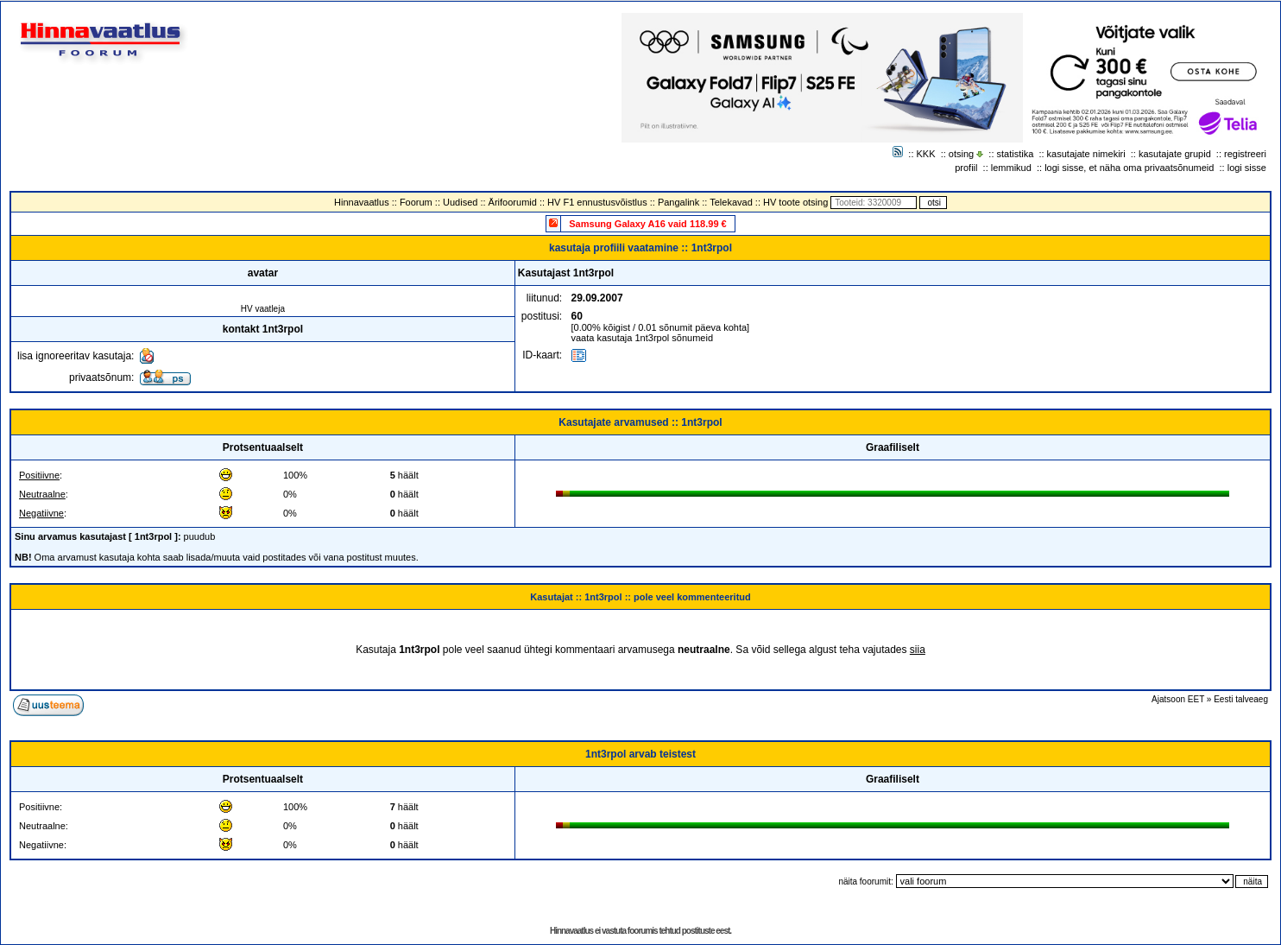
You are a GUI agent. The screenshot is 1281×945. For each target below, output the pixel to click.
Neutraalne (42, 494)
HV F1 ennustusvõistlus (597, 202)
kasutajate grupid (1175, 154)
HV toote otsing (795, 202)
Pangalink (678, 202)
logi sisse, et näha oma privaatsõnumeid (1129, 167)
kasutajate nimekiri (1086, 154)
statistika (1015, 154)
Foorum (416, 202)
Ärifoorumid (513, 202)
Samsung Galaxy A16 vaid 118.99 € (647, 224)
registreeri (1245, 154)
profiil (966, 167)
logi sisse (1246, 167)
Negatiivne (41, 513)
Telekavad (731, 202)
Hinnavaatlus (361, 202)
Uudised (460, 202)
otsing (961, 154)
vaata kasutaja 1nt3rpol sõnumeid (642, 338)
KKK (926, 154)
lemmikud (1011, 167)
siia (917, 650)
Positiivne (39, 475)
